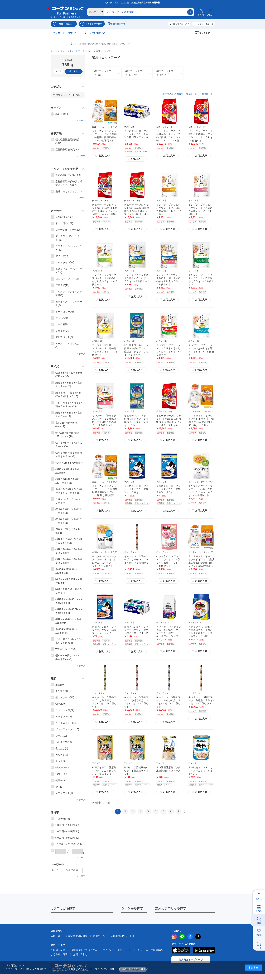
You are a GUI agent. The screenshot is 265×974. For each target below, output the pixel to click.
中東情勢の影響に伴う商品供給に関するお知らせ (100, 44)
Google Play (204, 950)
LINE (182, 936)
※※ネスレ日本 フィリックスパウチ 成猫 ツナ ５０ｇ (137, 489)
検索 (259, 923)
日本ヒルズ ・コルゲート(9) (68, 303)
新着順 (180, 94)
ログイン (259, 899)
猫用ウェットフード (67, 94)
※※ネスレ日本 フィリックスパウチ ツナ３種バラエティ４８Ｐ (136, 629)
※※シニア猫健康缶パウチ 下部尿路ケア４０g (136, 770)
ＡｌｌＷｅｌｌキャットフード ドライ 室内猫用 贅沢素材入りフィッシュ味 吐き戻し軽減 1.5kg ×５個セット (105, 492)
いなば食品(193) (64, 217)
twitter (198, 936)
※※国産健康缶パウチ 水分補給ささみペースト (169, 770)
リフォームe (203, 24)
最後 (190, 811)
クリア (58, 71)
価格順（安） (192, 94)
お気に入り (259, 935)
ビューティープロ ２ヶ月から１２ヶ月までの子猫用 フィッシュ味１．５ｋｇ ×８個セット (169, 137)
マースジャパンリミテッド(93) (68, 238)
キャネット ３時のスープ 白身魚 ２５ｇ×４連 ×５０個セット (201, 700)
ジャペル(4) (61, 318)
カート (259, 948)
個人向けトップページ (191, 959)
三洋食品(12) (62, 285)
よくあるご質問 (59, 954)
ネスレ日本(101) (64, 223)
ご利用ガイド (58, 950)
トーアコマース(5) (65, 311)
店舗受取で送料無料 (77, 936)
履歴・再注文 (65, 24)
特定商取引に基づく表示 (84, 950)
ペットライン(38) (64, 262)
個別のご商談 (119, 24)
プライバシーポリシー (115, 950)
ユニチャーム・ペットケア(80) (68, 248)
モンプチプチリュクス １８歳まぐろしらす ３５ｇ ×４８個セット (137, 278)
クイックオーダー (93, 24)
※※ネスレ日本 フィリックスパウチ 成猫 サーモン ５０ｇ (105, 629)
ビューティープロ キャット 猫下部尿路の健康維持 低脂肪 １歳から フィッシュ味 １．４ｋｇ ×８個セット (136, 211)
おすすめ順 (168, 94)
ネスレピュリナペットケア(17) (68, 270)
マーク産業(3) (62, 324)
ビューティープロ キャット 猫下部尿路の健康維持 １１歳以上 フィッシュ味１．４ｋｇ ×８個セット (169, 422)
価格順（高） (208, 94)
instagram (174, 936)
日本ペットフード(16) (67, 278)
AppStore (180, 950)
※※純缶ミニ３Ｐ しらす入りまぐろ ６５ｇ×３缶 (200, 770)
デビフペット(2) (64, 337)
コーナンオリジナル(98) (68, 229)
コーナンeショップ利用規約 (147, 950)
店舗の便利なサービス (123, 936)
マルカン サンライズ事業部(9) (68, 293)
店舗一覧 (55, 936)
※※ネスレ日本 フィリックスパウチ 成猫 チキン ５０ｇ (169, 489)
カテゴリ (259, 911)
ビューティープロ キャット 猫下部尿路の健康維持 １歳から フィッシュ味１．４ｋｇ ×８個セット (105, 211)
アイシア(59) (62, 256)
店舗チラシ (99, 936)
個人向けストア (180, 24)
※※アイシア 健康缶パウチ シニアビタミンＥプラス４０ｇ (104, 770)
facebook (190, 936)
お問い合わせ (80, 954)
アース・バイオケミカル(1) (68, 345)
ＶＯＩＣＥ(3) (62, 330)
